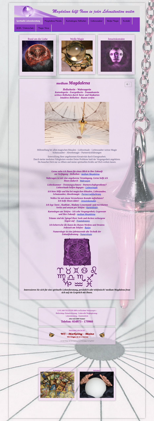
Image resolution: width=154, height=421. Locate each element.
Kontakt (126, 21)
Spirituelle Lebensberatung (28, 21)
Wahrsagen (83, 180)
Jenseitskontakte (86, 197)
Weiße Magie (113, 21)
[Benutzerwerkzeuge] (120, 99)
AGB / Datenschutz (25, 28)
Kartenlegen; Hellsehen (76, 21)
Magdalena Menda (53, 21)
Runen (85, 219)
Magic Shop (43, 28)
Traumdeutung (82, 214)
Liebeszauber (96, 21)
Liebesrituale (89, 185)
